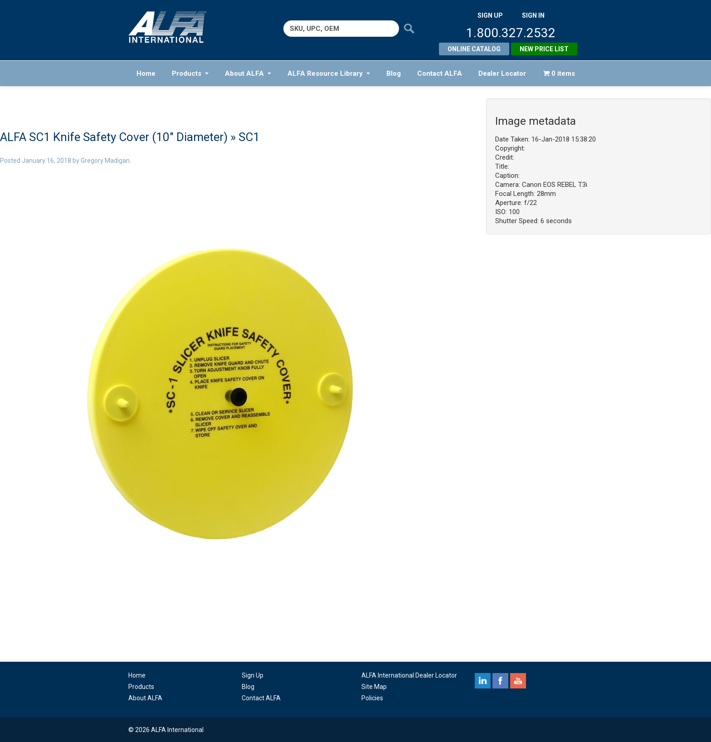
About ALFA (248, 73)
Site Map (374, 686)
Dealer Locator (502, 73)
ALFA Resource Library (328, 73)
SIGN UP (490, 15)
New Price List (544, 49)
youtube (518, 680)
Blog (393, 73)
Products (190, 73)
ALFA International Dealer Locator (409, 675)
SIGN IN (533, 15)
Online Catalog (474, 49)
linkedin (483, 680)
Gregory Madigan (105, 160)
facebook (500, 680)
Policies (372, 698)
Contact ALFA (439, 73)
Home (146, 73)
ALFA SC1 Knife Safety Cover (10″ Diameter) (114, 137)
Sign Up (252, 675)
